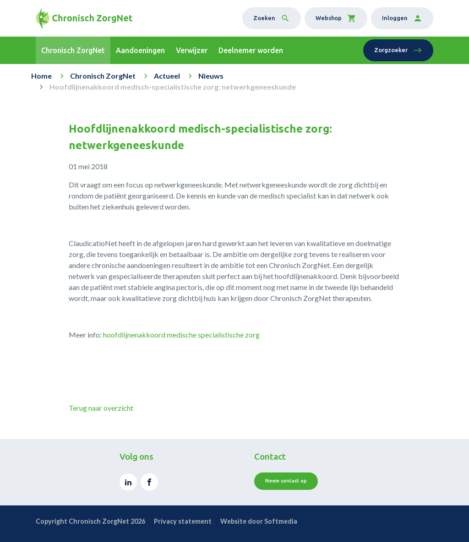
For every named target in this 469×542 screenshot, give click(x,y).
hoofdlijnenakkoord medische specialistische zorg (181, 334)
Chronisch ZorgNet (103, 75)
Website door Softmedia (258, 521)
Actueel (167, 75)
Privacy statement (183, 521)
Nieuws (211, 75)
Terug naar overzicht (101, 407)
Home (41, 75)
